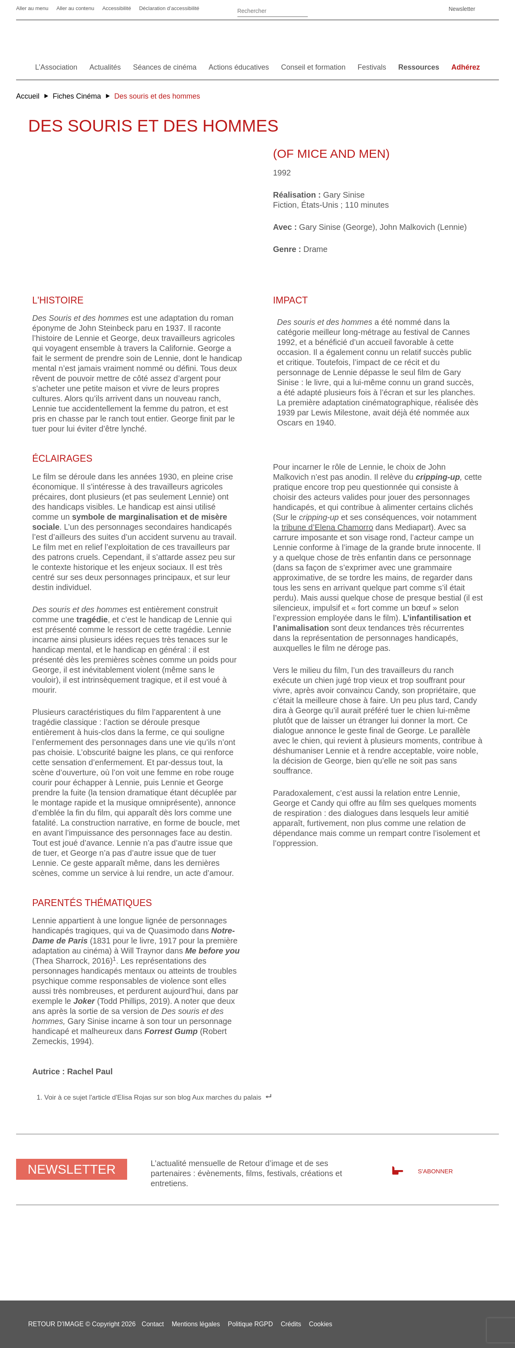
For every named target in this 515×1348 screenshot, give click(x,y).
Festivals (372, 67)
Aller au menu (32, 8)
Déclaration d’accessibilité (169, 8)
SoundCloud (420, 9)
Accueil (27, 96)
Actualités (105, 67)
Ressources (418, 67)
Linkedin (380, 9)
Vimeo (400, 9)
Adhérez (465, 67)
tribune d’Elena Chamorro (327, 527)
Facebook (360, 9)
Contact (153, 1324)
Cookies (320, 1324)
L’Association (56, 67)
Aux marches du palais (226, 1097)
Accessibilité (116, 8)
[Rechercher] (272, 10)
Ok (318, 12)
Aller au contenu (75, 8)
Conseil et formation (313, 67)
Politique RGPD (250, 1324)
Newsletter (462, 9)
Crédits (291, 1324)
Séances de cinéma (164, 67)
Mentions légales (196, 1324)
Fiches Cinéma (77, 96)
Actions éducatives (238, 67)
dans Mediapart (402, 527)
